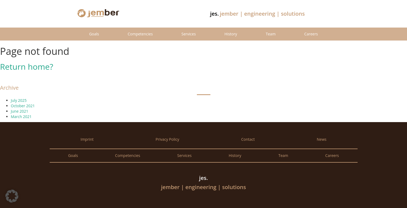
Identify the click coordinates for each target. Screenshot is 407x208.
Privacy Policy (167, 139)
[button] (12, 196)
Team (270, 33)
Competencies (140, 33)
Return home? (26, 66)
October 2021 (23, 105)
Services (188, 33)
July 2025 (19, 100)
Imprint (86, 139)
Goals (94, 33)
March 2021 (21, 116)
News (322, 139)
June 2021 (19, 111)
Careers (311, 33)
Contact (248, 139)
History (230, 33)
